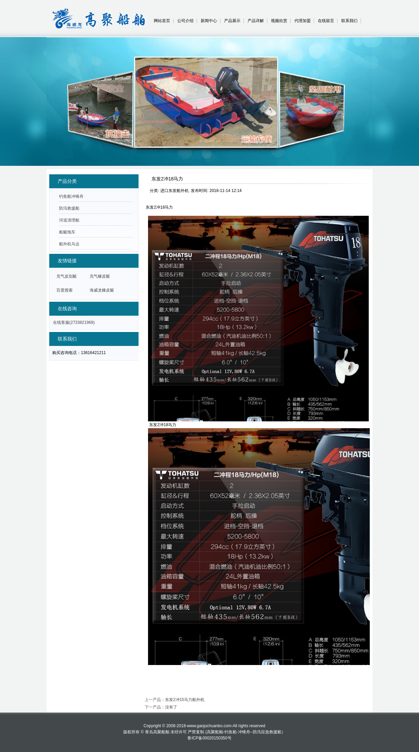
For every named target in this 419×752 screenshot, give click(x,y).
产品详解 (256, 20)
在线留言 (326, 20)
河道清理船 (69, 220)
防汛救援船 (69, 208)
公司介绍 (185, 20)
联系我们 (349, 20)
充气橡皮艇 (100, 276)
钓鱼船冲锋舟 (71, 196)
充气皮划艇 (66, 276)
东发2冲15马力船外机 (184, 699)
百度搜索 (64, 290)
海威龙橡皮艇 (102, 290)
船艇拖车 (67, 232)
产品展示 (232, 20)
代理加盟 (302, 20)
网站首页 (162, 20)
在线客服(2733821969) (74, 322)
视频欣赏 (279, 20)
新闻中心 (209, 20)
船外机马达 (69, 244)
